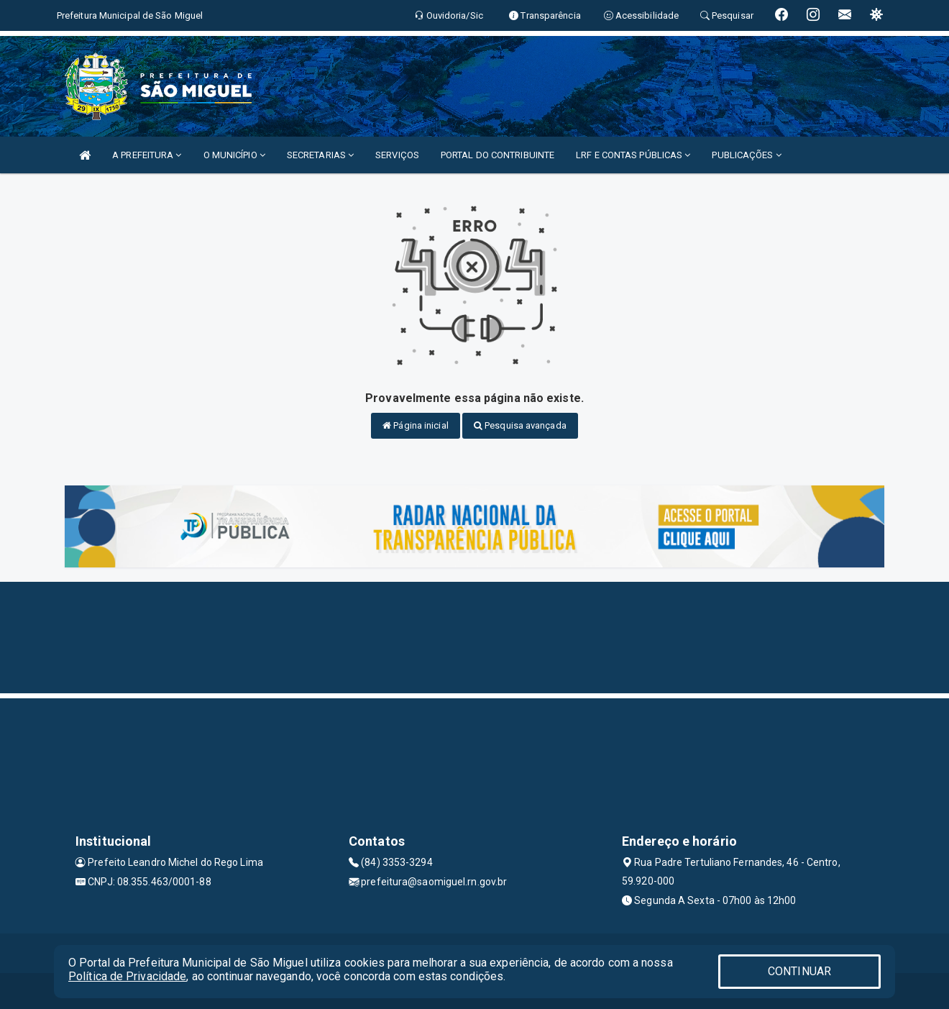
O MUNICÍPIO (234, 155)
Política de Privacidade (127, 976)
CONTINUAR (799, 971)
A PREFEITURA (146, 155)
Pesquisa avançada (520, 425)
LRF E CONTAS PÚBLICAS (633, 155)
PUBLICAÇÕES (746, 155)
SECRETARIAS (320, 155)
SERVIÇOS (397, 155)
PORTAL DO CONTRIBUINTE (497, 155)
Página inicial (415, 425)
